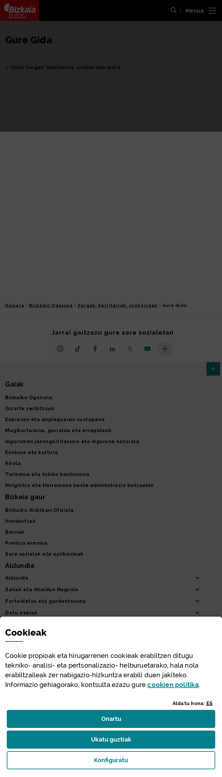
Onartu (118, 720)
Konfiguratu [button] (146, 762)
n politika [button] (173, 685)
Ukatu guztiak (113, 741)
